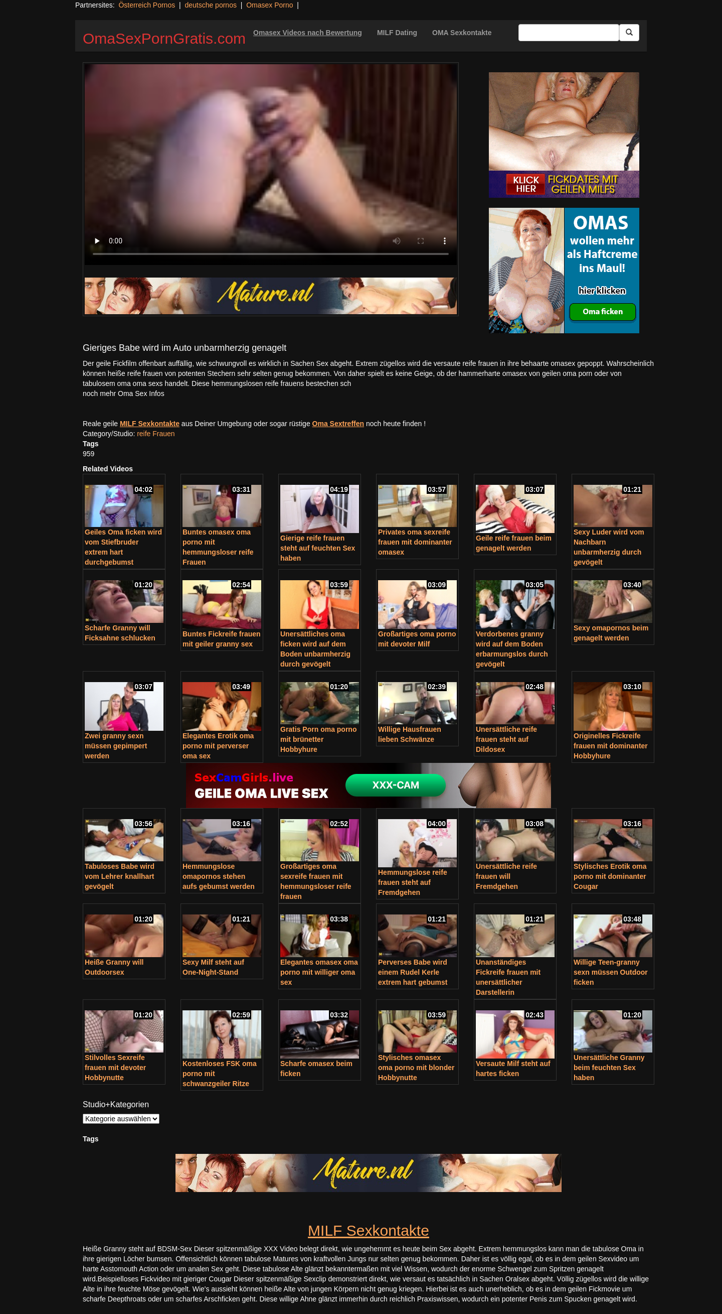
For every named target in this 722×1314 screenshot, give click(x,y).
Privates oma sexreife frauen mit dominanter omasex (415, 542)
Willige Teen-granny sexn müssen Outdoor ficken (611, 972)
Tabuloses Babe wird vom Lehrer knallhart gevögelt (119, 876)
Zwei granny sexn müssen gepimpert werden (116, 746)
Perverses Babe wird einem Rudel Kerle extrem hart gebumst (412, 972)
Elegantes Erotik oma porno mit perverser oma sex (218, 746)
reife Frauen (155, 434)
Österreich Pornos (146, 5)
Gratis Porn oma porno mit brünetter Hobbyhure (318, 739)
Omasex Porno (269, 5)
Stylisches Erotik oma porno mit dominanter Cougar (610, 876)
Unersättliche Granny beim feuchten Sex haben (609, 1068)
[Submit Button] (629, 32)
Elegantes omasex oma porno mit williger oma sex (319, 972)
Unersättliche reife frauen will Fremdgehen (506, 876)
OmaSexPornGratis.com (164, 38)
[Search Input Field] (568, 32)
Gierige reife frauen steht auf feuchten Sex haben (317, 548)
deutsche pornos (211, 5)
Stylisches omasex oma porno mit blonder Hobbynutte (416, 1068)
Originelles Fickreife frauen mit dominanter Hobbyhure (611, 746)
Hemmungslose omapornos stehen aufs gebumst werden (219, 876)
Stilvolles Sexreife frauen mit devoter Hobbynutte (115, 1068)
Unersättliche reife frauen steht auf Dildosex (506, 739)
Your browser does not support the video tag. (271, 164)
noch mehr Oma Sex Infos (123, 393)
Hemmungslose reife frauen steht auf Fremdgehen (412, 882)
